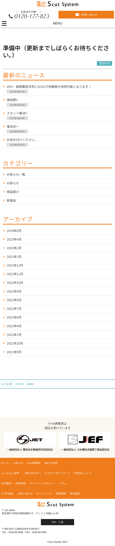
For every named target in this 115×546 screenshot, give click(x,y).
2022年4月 (14, 326)
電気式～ (13, 126)
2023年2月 (14, 248)
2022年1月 (14, 334)
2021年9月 (14, 352)
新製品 (11, 200)
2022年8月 (14, 300)
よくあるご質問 (10, 473)
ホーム (5, 462)
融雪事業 (61, 493)
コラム (63, 483)
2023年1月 (14, 256)
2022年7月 (14, 308)
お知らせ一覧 (16, 174)
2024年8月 (14, 230)
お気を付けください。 (22, 139)
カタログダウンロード (57, 473)
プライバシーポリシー (42, 483)
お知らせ (13, 183)
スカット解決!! (17, 113)
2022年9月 (14, 291)
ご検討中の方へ (32, 473)
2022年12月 (15, 265)
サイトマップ (44, 493)
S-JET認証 (8, 493)
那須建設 (75, 493)
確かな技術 (51, 462)
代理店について (83, 473)
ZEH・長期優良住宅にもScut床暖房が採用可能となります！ (49, 86)
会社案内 (7, 483)
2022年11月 (15, 274)
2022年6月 (14, 317)
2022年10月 (15, 282)
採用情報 (21, 483)
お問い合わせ (86, 14)
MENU (57, 23)
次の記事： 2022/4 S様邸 (17, 384)
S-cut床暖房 (34, 462)
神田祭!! (12, 99)
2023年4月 (14, 239)
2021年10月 (15, 343)
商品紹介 (13, 191)
